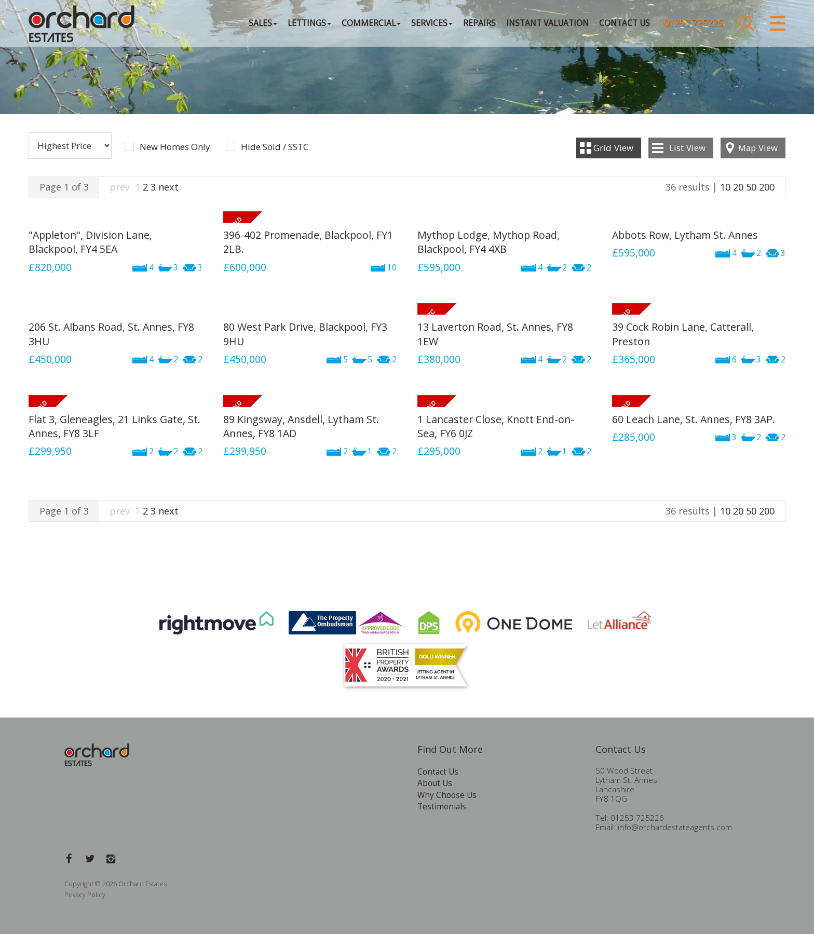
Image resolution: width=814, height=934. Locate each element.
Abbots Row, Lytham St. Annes (685, 235)
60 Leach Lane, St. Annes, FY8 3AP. (693, 419)
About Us (434, 783)
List (687, 148)
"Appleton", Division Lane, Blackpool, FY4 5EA (90, 242)
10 (725, 187)
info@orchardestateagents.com (675, 827)
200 (767, 187)
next (168, 187)
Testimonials (441, 806)
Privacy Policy (84, 894)
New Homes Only (175, 147)
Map (758, 148)
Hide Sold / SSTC (274, 147)
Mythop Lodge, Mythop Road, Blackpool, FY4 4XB (488, 242)
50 (751, 187)
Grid (613, 148)
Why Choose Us (447, 795)
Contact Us (624, 23)
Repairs (479, 23)
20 (738, 187)
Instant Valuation (547, 23)
